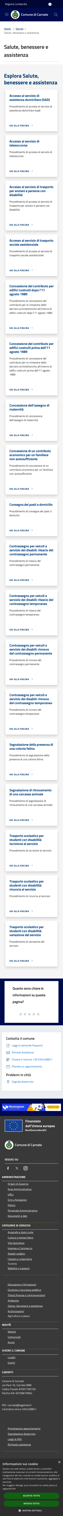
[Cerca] (56, 15)
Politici (11, 1205)
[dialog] (31, 1487)
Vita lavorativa (16, 1243)
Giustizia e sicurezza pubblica (24, 1290)
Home (7, 29)
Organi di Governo (18, 1184)
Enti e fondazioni (17, 1200)
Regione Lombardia (16, 4)
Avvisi (11, 1342)
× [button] (59, 1462)
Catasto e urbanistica (20, 1259)
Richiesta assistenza (19, 1445)
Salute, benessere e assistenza (25, 1306)
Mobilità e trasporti (19, 1268)
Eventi (11, 1363)
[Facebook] (8, 1168)
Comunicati (14, 1337)
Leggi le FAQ (15, 1439)
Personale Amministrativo (22, 1211)
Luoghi (11, 1357)
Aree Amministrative (20, 1189)
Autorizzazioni (16, 1311)
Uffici (11, 1194)
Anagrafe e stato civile (20, 1232)
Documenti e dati (17, 1216)
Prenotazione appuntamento (24, 1428)
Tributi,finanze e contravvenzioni (26, 1295)
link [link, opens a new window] (14, 1488)
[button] (31, 1510)
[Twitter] (16, 1168)
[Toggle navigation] (7, 14)
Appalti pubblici (16, 1254)
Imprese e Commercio (20, 1248)
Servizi (19, 29)
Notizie (12, 1332)
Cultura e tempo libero (20, 1238)
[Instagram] (25, 1168)
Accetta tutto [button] (31, 1495)
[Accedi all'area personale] (50, 4)
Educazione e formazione (22, 1285)
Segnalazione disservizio (21, 1434)
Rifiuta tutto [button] (31, 1503)
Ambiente (13, 1301)
